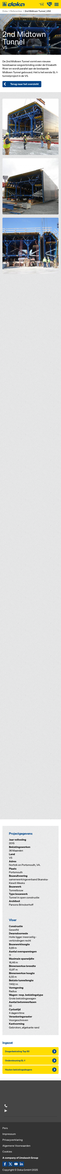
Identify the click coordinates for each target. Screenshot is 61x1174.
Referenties (16, 11)
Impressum (9, 1134)
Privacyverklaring (12, 1140)
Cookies (7, 1151)
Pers (5, 1128)
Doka (5, 11)
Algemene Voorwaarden (16, 1145)
